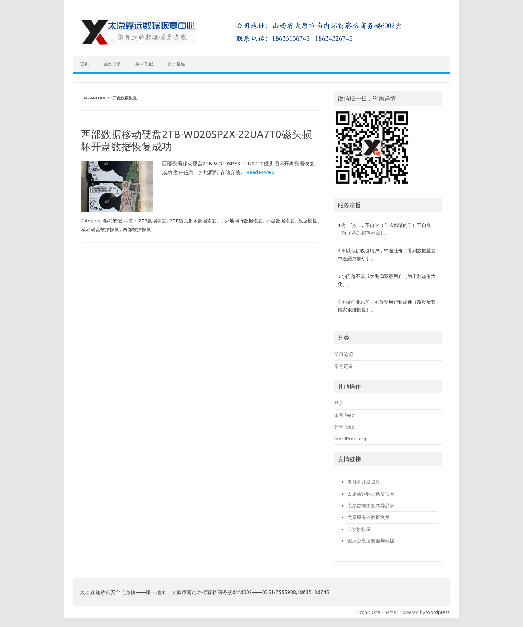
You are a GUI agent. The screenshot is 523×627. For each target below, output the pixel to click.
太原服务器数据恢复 (368, 517)
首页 (84, 63)
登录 (339, 403)
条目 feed (344, 415)
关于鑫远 (176, 63)
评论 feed (344, 426)
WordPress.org (350, 438)
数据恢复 (307, 220)
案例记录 (112, 63)
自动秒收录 (359, 529)
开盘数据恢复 (280, 220)
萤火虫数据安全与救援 (370, 540)
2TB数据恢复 (152, 220)
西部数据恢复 (137, 229)
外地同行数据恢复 (244, 220)
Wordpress (438, 612)
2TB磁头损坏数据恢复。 (195, 220)
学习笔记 (144, 63)
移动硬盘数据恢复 (100, 229)
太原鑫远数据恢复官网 (370, 493)
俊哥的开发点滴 (363, 481)
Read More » (261, 172)
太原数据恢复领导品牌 (370, 505)
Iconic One (369, 612)
